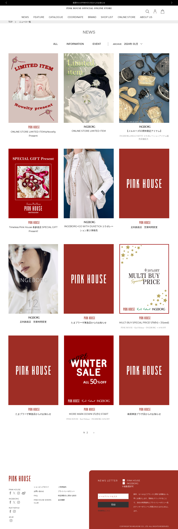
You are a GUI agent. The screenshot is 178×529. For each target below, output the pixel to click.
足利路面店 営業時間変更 (144, 227)
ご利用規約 (62, 487)
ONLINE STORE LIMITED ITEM (89, 131)
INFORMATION (75, 44)
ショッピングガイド (41, 487)
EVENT (97, 44)
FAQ (36, 496)
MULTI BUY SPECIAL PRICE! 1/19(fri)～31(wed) (144, 322)
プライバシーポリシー (66, 491)
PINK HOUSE (133, 480)
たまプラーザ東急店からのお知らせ (89, 322)
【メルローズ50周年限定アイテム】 (144, 131)
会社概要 (61, 500)
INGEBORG (132, 483)
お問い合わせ (39, 491)
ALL (55, 44)
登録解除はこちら (104, 511)
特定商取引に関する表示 (67, 496)
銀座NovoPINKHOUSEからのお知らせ (89, 3)
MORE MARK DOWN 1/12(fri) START (88, 414)
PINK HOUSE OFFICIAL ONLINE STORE (89, 8)
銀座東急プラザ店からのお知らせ (144, 414)
